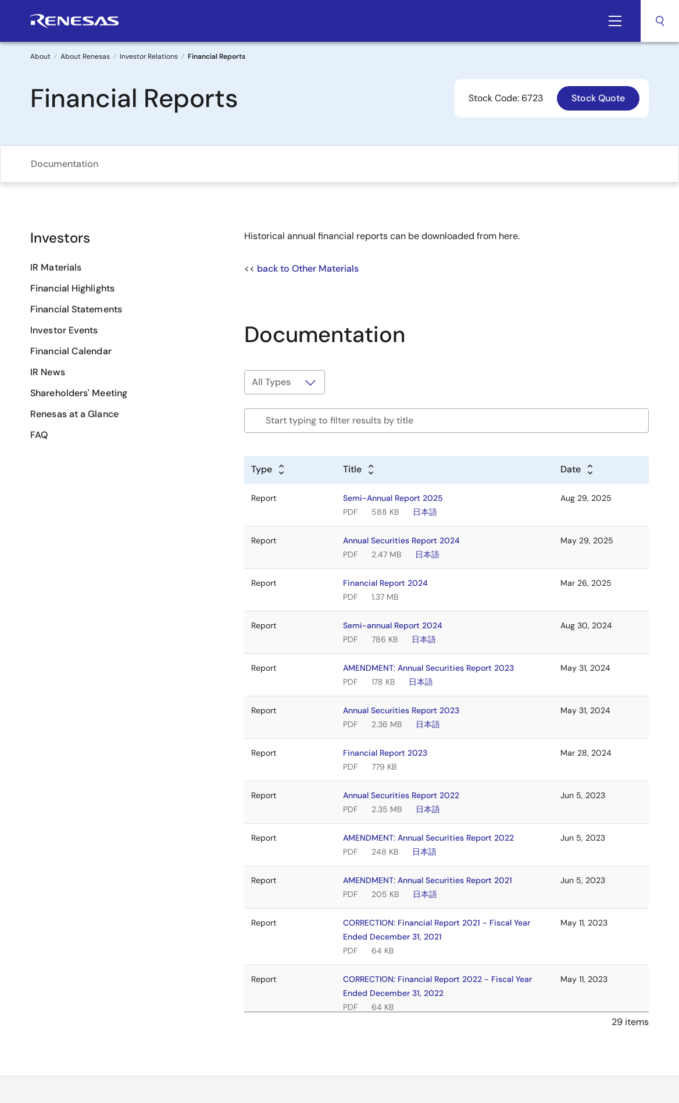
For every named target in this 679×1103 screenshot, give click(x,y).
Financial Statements (76, 309)
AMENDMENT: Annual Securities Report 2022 (428, 837)
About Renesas (85, 56)
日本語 (425, 512)
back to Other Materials (308, 268)
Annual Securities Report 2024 (401, 540)
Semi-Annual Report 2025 (393, 498)
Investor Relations (149, 56)
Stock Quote (598, 98)
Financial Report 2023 (385, 753)
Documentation (64, 164)
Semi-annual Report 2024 (392, 625)
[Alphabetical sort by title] (359, 470)
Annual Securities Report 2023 (401, 710)
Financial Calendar (71, 351)
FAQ (39, 435)
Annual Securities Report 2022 (401, 795)
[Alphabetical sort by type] (268, 470)
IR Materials (55, 267)
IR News (47, 372)
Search (660, 21)
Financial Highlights (72, 288)
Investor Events (64, 330)
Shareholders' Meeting (78, 393)
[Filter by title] (446, 420)
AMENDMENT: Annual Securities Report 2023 (428, 668)
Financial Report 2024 (385, 583)
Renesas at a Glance (74, 414)
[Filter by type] (284, 382)
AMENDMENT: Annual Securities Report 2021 (427, 880)
